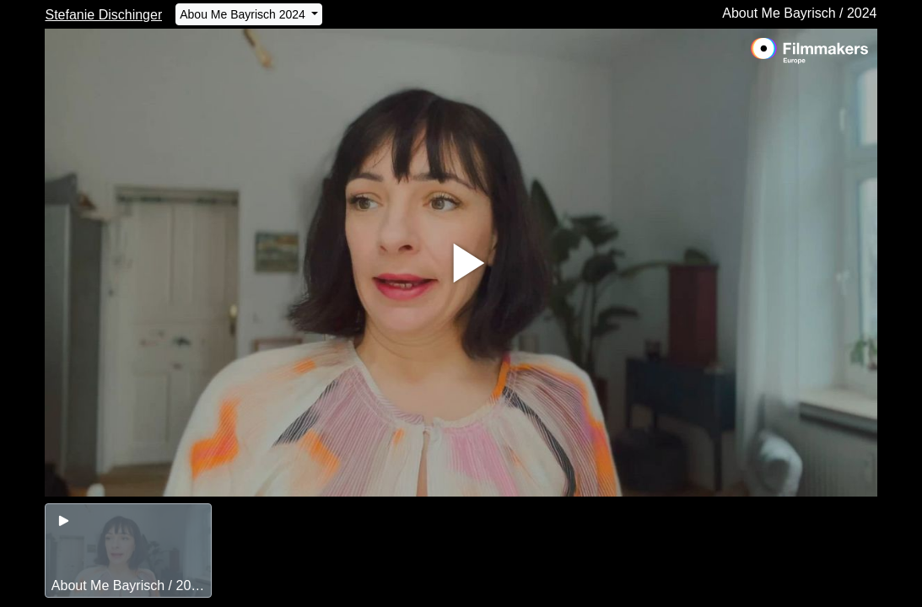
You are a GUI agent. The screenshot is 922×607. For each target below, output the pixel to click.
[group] (128, 550)
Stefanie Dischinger (103, 15)
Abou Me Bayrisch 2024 (244, 14)
